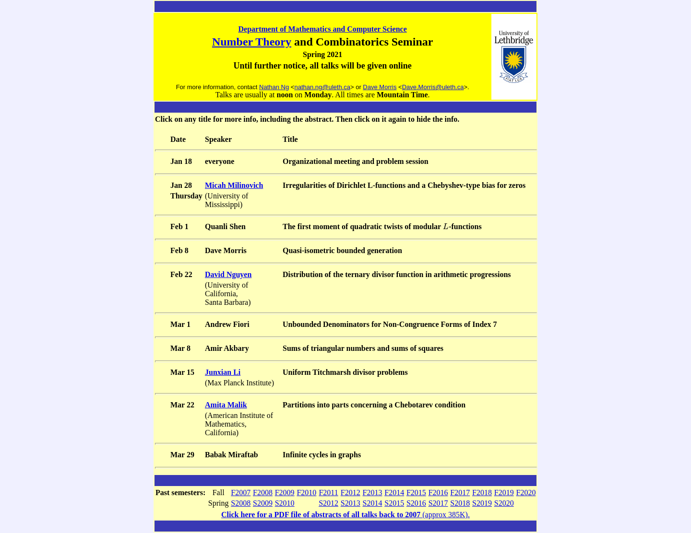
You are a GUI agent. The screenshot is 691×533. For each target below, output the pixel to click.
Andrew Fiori (227, 324)
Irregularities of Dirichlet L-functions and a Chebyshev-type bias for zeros (404, 185)
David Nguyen (228, 274)
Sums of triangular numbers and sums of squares (363, 348)
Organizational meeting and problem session (356, 161)
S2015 (394, 503)
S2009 (263, 503)
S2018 (460, 503)
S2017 (438, 503)
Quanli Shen (225, 226)
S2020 (504, 503)
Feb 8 (179, 250)
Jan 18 (181, 161)
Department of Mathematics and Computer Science (322, 29)
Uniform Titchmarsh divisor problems (345, 372)
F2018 (482, 492)
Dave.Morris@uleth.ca (433, 87)
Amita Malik (226, 405)
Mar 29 (182, 455)
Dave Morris (379, 87)
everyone (219, 161)
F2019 (504, 492)
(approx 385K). (345, 514)
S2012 (328, 503)
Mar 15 (182, 372)
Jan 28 (181, 185)
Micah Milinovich (234, 185)
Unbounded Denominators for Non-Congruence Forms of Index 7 (390, 324)
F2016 (438, 492)
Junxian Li (222, 372)
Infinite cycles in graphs (322, 455)
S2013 (350, 503)
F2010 (306, 492)
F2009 (285, 492)
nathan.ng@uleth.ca (322, 87)
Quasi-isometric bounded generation (342, 250)
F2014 (394, 492)
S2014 (372, 503)
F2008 (263, 492)
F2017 (460, 492)
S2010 (285, 503)
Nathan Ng (274, 87)
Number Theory (251, 41)
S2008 (240, 503)
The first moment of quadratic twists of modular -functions (382, 226)
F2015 (416, 492)
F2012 (350, 492)
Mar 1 (180, 324)
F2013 (372, 492)
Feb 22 (181, 274)
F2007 (240, 492)
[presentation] (446, 226)
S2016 (416, 503)
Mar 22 (182, 405)
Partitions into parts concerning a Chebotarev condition (374, 405)
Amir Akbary (227, 348)
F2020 (526, 492)
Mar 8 (180, 348)
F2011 (328, 492)
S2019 (482, 503)
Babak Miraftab (231, 455)
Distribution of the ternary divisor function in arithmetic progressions (397, 274)
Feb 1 (179, 226)
